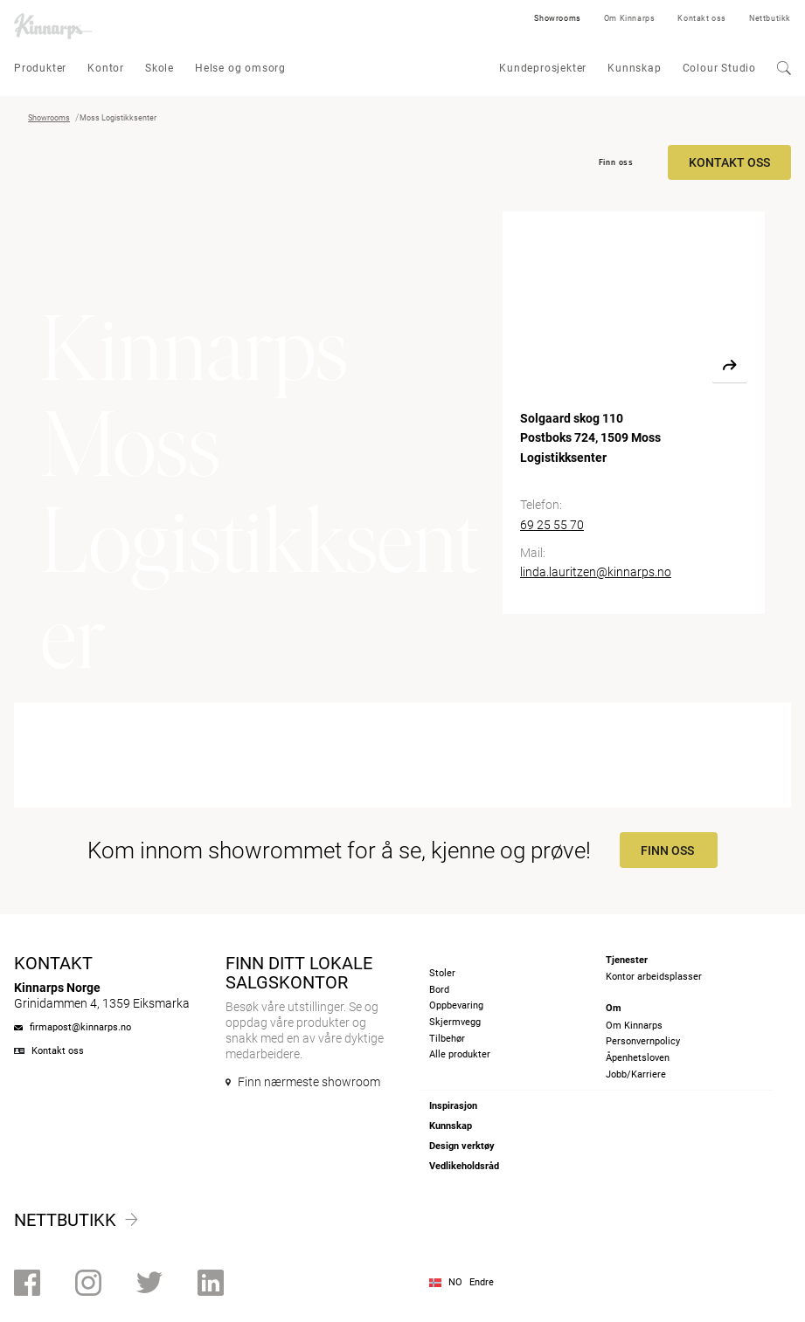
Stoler (442, 973)
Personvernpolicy (643, 1041)
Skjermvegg (455, 1022)
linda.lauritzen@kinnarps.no (595, 572)
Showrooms (557, 18)
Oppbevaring (456, 1005)
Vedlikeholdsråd (464, 1166)
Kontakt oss (701, 18)
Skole (159, 68)
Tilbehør (447, 1038)
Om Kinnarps (630, 18)
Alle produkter (459, 1054)
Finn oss (616, 162)
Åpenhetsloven (638, 1058)
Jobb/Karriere (636, 1074)
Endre (481, 1282)
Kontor (105, 68)
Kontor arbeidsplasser (654, 976)
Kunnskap (634, 68)
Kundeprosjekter (542, 68)
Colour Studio (719, 68)
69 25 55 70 (552, 525)
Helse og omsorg (240, 68)
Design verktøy (462, 1146)
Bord (439, 989)
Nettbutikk (770, 18)
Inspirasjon (453, 1106)
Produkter (40, 68)
